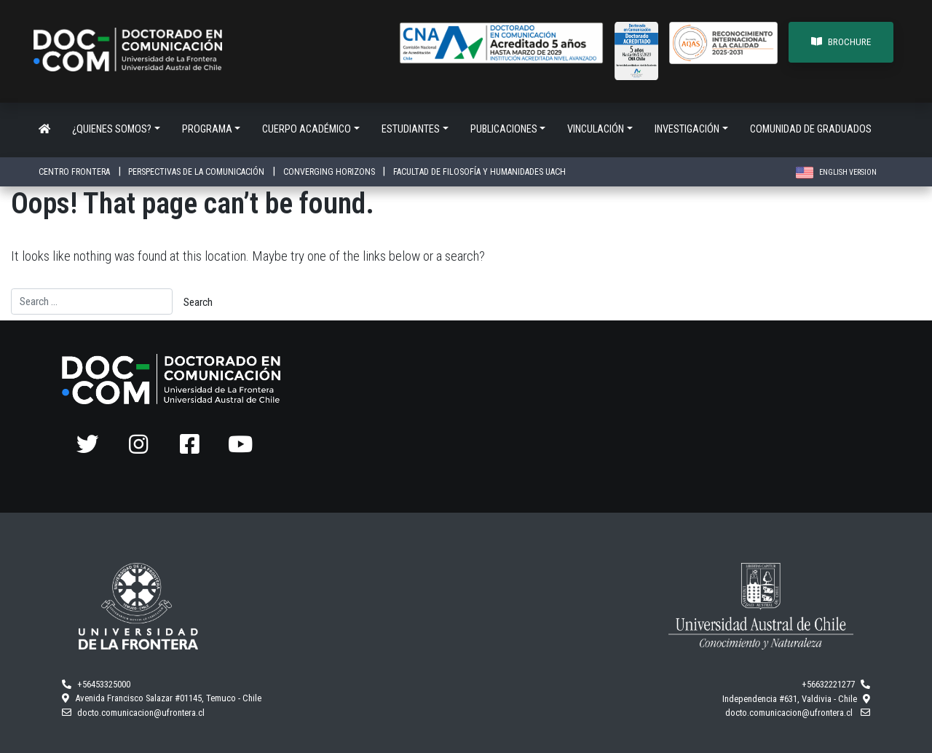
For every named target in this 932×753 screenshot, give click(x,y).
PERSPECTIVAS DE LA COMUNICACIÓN (197, 172)
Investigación (687, 129)
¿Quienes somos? (111, 129)
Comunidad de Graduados (811, 129)
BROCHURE (841, 41)
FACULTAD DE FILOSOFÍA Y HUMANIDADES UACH (479, 172)
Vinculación (595, 129)
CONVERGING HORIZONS (330, 172)
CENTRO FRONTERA (75, 172)
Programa (207, 129)
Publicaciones (503, 129)
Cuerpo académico (306, 129)
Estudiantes (411, 129)
